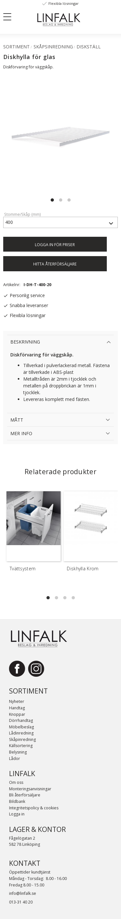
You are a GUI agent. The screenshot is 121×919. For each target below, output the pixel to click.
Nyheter (16, 701)
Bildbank (17, 801)
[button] (9, 18)
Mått (16, 420)
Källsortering (21, 745)
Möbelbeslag (21, 727)
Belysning (18, 752)
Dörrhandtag (21, 720)
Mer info (21, 433)
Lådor (14, 758)
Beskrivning (25, 342)
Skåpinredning (22, 739)
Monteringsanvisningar (30, 789)
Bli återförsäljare (24, 795)
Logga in (17, 814)
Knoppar (17, 714)
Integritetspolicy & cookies (33, 808)
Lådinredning (21, 733)
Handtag (17, 708)
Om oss (16, 782)
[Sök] (25, 16)
